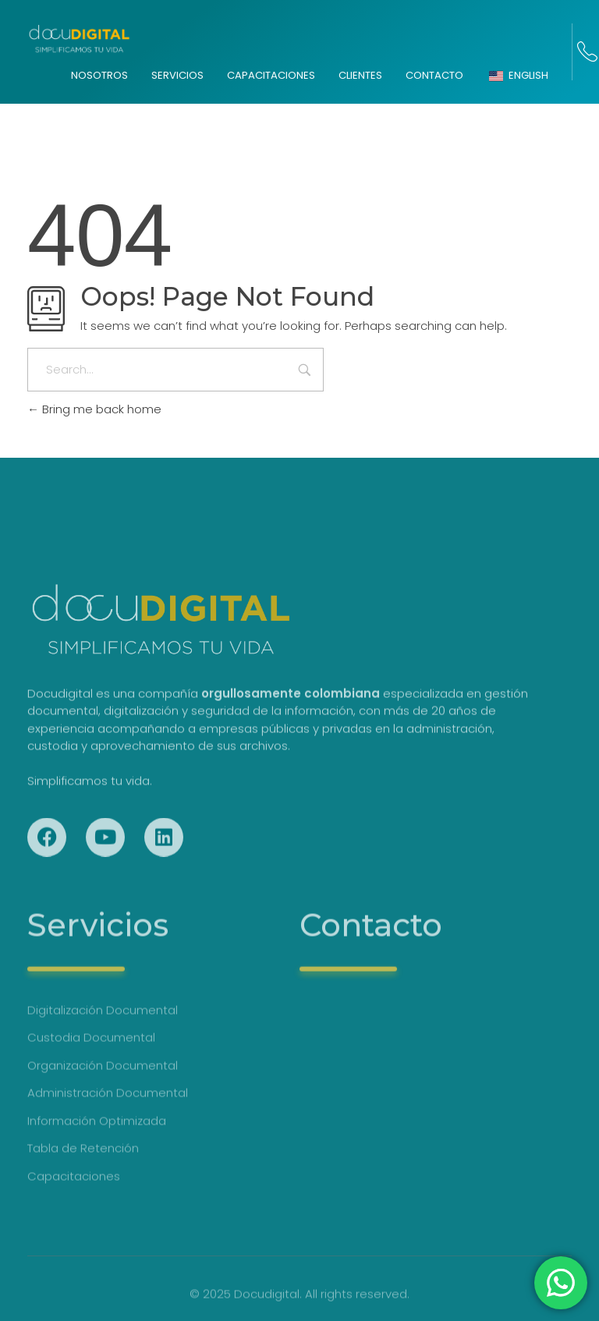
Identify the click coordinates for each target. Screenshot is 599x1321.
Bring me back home (94, 409)
